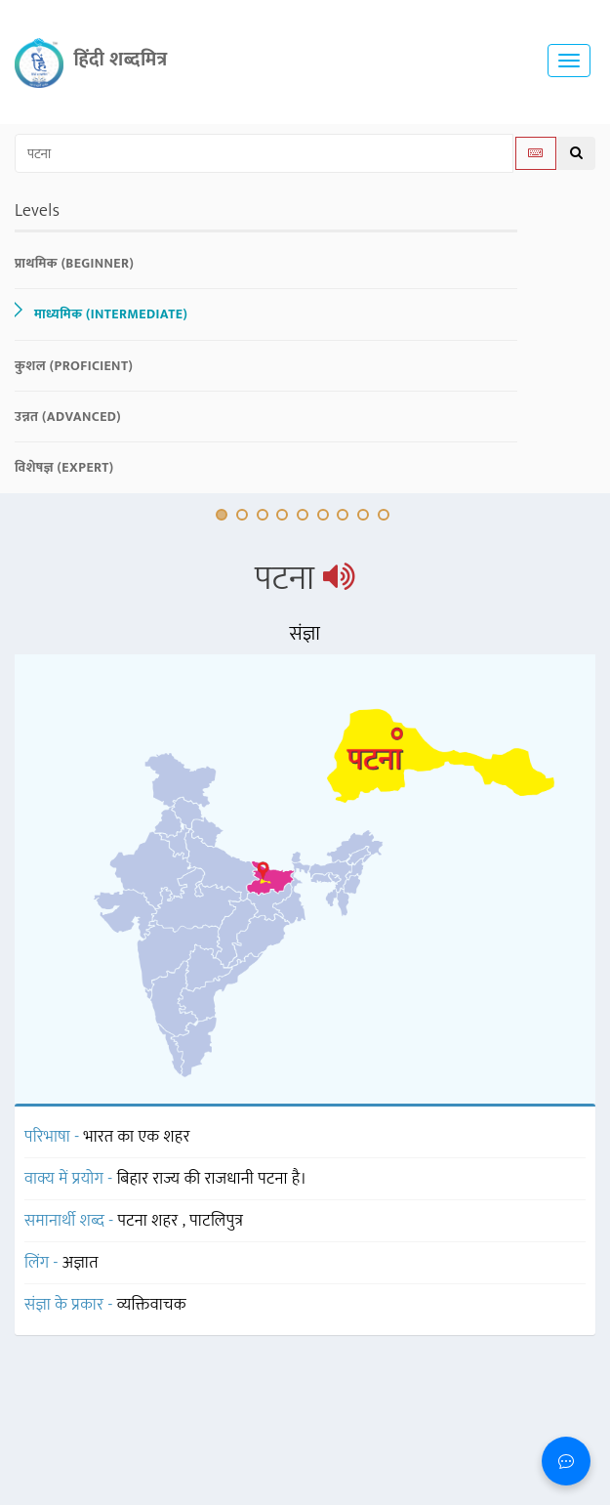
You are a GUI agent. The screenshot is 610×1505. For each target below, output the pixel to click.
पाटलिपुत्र (216, 1220)
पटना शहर (150, 1220)
